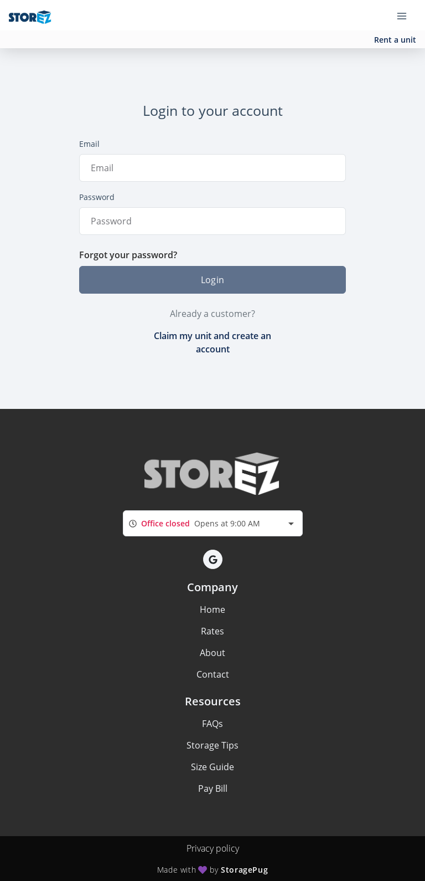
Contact (212, 674)
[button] (212, 559)
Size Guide (212, 767)
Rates (212, 631)
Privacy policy (212, 848)
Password (97, 197)
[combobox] (213, 523)
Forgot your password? (128, 255)
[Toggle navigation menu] (406, 15)
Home (212, 609)
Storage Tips (212, 745)
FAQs (212, 724)
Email (89, 144)
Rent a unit (395, 39)
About (212, 653)
